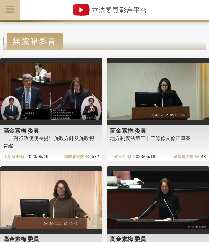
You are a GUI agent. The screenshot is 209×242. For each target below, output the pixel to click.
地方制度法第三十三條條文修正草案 (150, 138)
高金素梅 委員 (21, 131)
